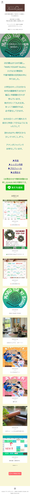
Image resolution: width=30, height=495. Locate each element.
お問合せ (16, 172)
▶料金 (15, 160)
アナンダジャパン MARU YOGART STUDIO (15, 491)
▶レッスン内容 (15, 164)
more (15, 465)
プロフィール (16, 168)
